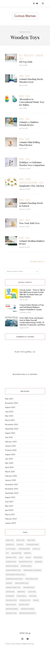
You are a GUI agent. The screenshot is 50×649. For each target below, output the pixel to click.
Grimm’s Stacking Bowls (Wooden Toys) (31, 80)
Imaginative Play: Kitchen (31, 185)
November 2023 (11, 403)
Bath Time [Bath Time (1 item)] (20, 540)
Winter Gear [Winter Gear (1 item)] (24, 604)
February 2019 (11, 519)
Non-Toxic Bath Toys (29, 223)
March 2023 (10, 420)
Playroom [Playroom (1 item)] (10, 596)
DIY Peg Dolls (25, 61)
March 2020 (10, 472)
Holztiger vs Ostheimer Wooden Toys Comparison (32, 164)
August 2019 (10, 497)
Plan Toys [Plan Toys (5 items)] (32, 591)
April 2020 (9, 467)
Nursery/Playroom (28, 182)
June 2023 (9, 412)
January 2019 (10, 523)
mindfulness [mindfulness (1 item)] (26, 566)
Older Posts (37, 261)
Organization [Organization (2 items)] (28, 587)
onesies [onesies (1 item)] (9, 583)
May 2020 (9, 463)
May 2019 (9, 506)
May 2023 (9, 416)
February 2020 (11, 476)
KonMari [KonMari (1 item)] (38, 561)
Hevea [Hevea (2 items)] (28, 557)
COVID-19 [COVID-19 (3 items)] (36, 549)
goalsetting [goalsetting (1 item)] (16, 553)
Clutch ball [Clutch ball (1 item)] (11, 549)
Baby (21, 75)
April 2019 (9, 510)
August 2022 (10, 433)
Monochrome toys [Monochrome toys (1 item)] (13, 570)
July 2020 (9, 459)
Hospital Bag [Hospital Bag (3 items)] (11, 561)
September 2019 (11, 493)
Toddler (39, 55)
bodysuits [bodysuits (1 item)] (10, 544)
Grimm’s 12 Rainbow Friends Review (29, 123)
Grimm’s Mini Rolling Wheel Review (29, 143)
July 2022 (9, 437)
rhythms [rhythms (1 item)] (32, 596)
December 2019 (11, 484)
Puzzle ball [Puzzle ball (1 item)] (21, 596)
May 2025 (9, 399)
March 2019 (10, 514)
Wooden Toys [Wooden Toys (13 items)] (11, 613)
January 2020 (10, 480)
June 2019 (9, 502)
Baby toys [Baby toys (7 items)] (9, 540)
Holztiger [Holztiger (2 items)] (38, 557)
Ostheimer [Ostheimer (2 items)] (10, 591)
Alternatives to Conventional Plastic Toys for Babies (31, 102)
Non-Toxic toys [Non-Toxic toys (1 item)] (31, 579)
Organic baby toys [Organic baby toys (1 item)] (13, 587)
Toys (21, 58)
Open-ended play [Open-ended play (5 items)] (21, 583)
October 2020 (10, 450)
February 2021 (11, 442)
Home (28, 179)
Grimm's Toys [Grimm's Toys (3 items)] (11, 557)
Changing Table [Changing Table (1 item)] (33, 544)
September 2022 (11, 429)
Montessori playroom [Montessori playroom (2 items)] (32, 570)
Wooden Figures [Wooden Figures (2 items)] (27, 609)
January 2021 (10, 446)
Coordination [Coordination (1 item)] (24, 549)
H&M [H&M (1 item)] (21, 557)
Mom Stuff (29, 55)
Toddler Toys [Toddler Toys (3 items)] (25, 600)
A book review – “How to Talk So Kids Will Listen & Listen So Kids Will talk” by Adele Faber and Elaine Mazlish (32, 293)
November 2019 (11, 489)
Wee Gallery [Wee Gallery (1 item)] (11, 604)
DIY (20, 55)
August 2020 (10, 454)
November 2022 (11, 424)
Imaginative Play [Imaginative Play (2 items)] (25, 561)
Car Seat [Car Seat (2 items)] (20, 544)
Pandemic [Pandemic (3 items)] (21, 591)
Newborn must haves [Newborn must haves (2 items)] (14, 579)
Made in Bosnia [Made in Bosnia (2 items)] (12, 566)
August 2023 (10, 407)
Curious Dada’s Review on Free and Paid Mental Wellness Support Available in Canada (32, 307)
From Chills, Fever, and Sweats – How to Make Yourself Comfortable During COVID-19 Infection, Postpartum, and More (32, 321)
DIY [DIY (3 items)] (7, 553)
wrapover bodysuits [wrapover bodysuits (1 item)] (27, 613)
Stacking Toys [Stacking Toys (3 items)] (11, 600)
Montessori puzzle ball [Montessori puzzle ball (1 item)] (15, 574)
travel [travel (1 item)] (36, 600)
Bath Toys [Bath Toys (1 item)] (31, 540)
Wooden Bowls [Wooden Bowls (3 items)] (12, 609)
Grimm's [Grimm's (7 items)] (27, 553)
